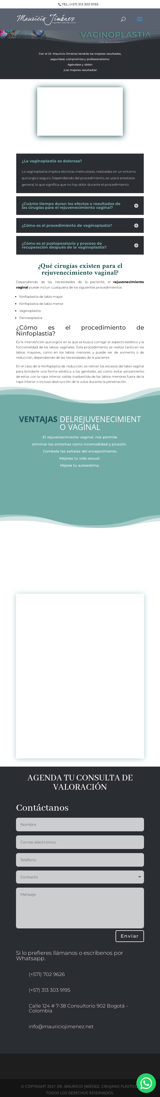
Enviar (130, 936)
